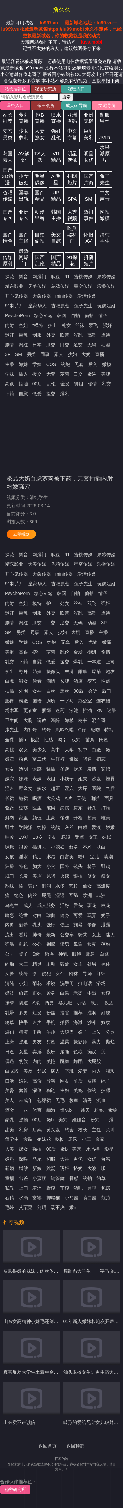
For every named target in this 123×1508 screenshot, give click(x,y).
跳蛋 (50, 1168)
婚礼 (23, 1080)
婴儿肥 (65, 1002)
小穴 (50, 866)
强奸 (107, 325)
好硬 (105, 1012)
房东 (78, 807)
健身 (64, 915)
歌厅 (95, 1002)
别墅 (50, 944)
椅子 (91, 866)
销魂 (64, 817)
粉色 (23, 759)
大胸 (27, 720)
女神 (37, 691)
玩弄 (91, 915)
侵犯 (46, 973)
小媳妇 (58, 847)
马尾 (37, 1159)
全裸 (9, 739)
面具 (108, 798)
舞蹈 (78, 1061)
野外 (23, 671)
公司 (9, 954)
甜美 (9, 1129)
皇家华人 (37, 305)
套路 (27, 1139)
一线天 (83, 1110)
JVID (104, 137)
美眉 (37, 876)
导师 (87, 973)
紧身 (50, 993)
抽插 (9, 691)
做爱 (37, 393)
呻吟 (9, 837)
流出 (9, 934)
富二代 (39, 759)
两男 (49, 1002)
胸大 (37, 866)
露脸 (82, 671)
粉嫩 (23, 700)
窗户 (32, 886)
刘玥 (41, 1207)
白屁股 (12, 1071)
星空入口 (15, 105)
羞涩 (37, 1188)
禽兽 (23, 1090)
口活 (9, 1080)
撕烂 (110, 1041)
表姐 (50, 778)
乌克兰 (12, 905)
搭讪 (23, 383)
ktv (99, 710)
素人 (58, 354)
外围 (23, 691)
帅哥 (37, 934)
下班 (69, 1071)
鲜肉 (9, 817)
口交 (64, 344)
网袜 (73, 973)
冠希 (23, 924)
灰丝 (69, 827)
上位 (96, 1032)
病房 (64, 807)
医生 (37, 807)
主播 (9, 364)
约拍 (87, 1178)
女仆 (60, 973)
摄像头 (53, 671)
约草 (101, 1178)
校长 (82, 1129)
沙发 (96, 778)
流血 (101, 1100)
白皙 (64, 993)
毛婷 (9, 1207)
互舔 (73, 895)
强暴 (9, 944)
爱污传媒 (86, 296)
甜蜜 (50, 1041)
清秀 (87, 1100)
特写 (108, 729)
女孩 (9, 856)
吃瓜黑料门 (72, 234)
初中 (82, 749)
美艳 (50, 1061)
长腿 (64, 681)
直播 (99, 354)
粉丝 (50, 1012)
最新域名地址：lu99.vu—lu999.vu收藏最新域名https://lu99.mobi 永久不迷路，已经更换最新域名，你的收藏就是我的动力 (61, 29)
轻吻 (95, 729)
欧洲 (87, 895)
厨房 (78, 769)
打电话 (85, 983)
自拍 (75, 315)
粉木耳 (12, 710)
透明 (23, 769)
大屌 (82, 788)
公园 (110, 1032)
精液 (23, 1032)
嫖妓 (9, 993)
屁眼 (65, 837)
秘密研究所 (45, 88)
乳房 (23, 1129)
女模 (105, 993)
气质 (110, 788)
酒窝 (9, 1110)
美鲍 (78, 1090)
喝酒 (37, 798)
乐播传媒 (106, 286)
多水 (41, 788)
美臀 (9, 1090)
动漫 (105, 344)
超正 (55, 788)
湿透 (60, 895)
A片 (68, 798)
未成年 (25, 1100)
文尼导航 (106, 105)
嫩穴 (9, 778)
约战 (55, 827)
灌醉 (55, 720)
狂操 (9, 866)
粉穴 (95, 1119)
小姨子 (67, 778)
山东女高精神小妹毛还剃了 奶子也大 (40, 1321)
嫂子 (82, 1032)
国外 (64, 866)
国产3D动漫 (7, 176)
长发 (23, 876)
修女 (91, 876)
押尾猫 (53, 1197)
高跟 (9, 383)
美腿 (105, 374)
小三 (86, 1139)
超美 (91, 817)
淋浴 (50, 856)
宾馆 (105, 769)
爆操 (73, 759)
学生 (9, 671)
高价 (37, 1080)
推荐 (78, 1012)
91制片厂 (14, 305)
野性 (9, 827)
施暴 (78, 924)
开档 (78, 817)
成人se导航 (76, 105)
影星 (108, 1149)
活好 (64, 905)
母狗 (78, 944)
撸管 (64, 1012)
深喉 (23, 1159)
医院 (96, 788)
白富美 (67, 856)
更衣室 (30, 710)
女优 (91, 1159)
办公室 (85, 700)
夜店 (108, 1002)
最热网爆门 (24, 257)
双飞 (93, 325)
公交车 (67, 934)
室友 (51, 837)
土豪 (50, 817)
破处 (64, 964)
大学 (69, 749)
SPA (72, 199)
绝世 (23, 915)
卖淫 (37, 1051)
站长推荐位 (15, 88)
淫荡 (23, 807)
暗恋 (9, 915)
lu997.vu (49, 22)
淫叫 (9, 788)
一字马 (67, 700)
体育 (37, 1110)
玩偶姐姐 (106, 305)
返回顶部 (75, 1446)
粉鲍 (99, 1110)
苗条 (89, 739)
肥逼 (90, 954)
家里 (23, 817)
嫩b (50, 1119)
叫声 (37, 1022)
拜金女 (25, 788)
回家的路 (61, 1459)
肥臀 (9, 700)
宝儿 (94, 856)
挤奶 (78, 1168)
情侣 (103, 315)
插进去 (39, 847)
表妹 (37, 778)
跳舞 (64, 1061)
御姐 (78, 383)
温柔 (64, 1041)
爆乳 (64, 393)
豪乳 (9, 1119)
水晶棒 (93, 1149)
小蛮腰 (39, 1178)
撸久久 (62, 9)
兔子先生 (83, 305)
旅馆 (23, 993)
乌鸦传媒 (60, 286)
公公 (37, 944)
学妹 (37, 364)
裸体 (105, 964)
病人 (55, 1071)
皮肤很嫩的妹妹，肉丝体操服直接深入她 (44, 1271)
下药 (9, 393)
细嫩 (50, 1110)
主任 (96, 1129)
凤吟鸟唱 (64, 729)
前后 (78, 1080)
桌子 (23, 954)
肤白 (101, 847)
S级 (36, 954)
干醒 (37, 1032)
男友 (37, 1041)
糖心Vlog (43, 315)
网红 (23, 344)
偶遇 (9, 1061)
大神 (64, 1159)
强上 (64, 924)
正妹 (37, 993)
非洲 (101, 895)
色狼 (78, 1051)
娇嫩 (110, 827)
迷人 (110, 934)
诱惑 (37, 769)
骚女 (9, 807)
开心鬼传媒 (16, 296)
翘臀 (110, 778)
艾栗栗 (25, 1207)
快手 (23, 1022)
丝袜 (79, 325)
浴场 (101, 983)
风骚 (50, 876)
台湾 (105, 1159)
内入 (96, 1071)
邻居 (41, 1071)
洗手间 (67, 983)
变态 (91, 681)
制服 (37, 335)
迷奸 (9, 335)
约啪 (9, 964)
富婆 (37, 1197)
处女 (66, 325)
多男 (23, 1012)
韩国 (61, 315)
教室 (73, 1100)
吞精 (9, 1197)
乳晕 (9, 1012)
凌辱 (23, 973)
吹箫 (64, 335)
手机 (50, 1022)
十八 (23, 1110)
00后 (37, 383)
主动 (50, 964)
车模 (64, 1188)
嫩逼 (91, 374)
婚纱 (23, 1168)
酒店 (78, 681)
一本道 (94, 661)
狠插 (78, 876)
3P (7, 354)
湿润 (91, 1012)
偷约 (91, 1090)
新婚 (9, 1168)
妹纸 (106, 837)
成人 (27, 905)
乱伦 (51, 383)
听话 (81, 1002)
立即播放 (21, 534)
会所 (92, 691)
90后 (78, 691)
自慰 (23, 393)
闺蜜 (103, 739)
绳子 (105, 1080)
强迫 (23, 1041)
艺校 (73, 886)
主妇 (64, 1090)
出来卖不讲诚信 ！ (22, 1422)
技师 (105, 1090)
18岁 (38, 837)
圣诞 (64, 769)
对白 (37, 915)
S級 (36, 1002)
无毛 (60, 1100)
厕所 (50, 700)
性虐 (105, 681)
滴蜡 (50, 681)
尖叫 (110, 1129)
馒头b (66, 1110)
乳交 (106, 383)
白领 (82, 827)
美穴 (63, 1119)
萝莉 (64, 374)
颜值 (37, 817)
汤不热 (58, 1207)
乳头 (37, 924)
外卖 (50, 335)
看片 (23, 934)
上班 (9, 1041)
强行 (50, 924)
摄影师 (80, 1041)
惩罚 (9, 1032)
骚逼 (87, 759)
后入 (92, 364)
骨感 (73, 1178)
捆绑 (46, 710)
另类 (31, 354)
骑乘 (82, 934)
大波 (91, 1168)
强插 (23, 1119)
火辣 (64, 876)
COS (51, 364)
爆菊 (96, 671)
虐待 (105, 335)
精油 (37, 856)
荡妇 (105, 944)
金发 (65, 383)
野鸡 (105, 866)
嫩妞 (9, 759)
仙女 (87, 886)
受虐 (79, 837)
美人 (9, 1100)
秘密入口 (76, 88)
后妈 (37, 1129)
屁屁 (46, 895)
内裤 (9, 924)
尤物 (92, 642)
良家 (100, 1139)
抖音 (23, 276)
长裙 (9, 798)
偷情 (92, 383)
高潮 (91, 335)
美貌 (27, 1071)
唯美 (105, 817)
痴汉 (91, 1051)
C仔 (82, 729)
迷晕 (111, 710)
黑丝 (64, 691)
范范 (105, 1197)
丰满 (69, 671)
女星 (23, 1051)
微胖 (49, 954)
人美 (9, 1149)
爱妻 (82, 1071)
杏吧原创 (60, 305)
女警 (9, 973)
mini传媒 (64, 296)
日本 (37, 344)
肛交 (50, 344)
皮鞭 (91, 1080)
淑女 (23, 681)
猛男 (64, 944)
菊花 (37, 983)
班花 (91, 905)
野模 (50, 1188)
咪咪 (9, 847)
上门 (23, 1188)
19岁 (24, 837)
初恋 (101, 759)
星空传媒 (83, 286)
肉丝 (32, 895)
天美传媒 (37, 286)
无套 (79, 364)
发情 (91, 769)
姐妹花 (44, 1139)
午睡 (50, 1032)
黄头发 (53, 1129)
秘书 (82, 720)
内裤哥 (30, 729)
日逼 (9, 1051)
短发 (37, 1012)
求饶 (50, 983)
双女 (23, 749)
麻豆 (55, 276)
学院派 (25, 827)
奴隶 (105, 1022)
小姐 (23, 983)
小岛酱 (71, 1197)
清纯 (9, 983)
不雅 (87, 847)
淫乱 (78, 335)
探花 (9, 276)
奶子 (105, 915)
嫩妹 (23, 364)
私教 (9, 1188)
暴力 (96, 1041)
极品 (35, 739)
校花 (105, 905)
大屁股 (94, 1061)
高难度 (103, 886)
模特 (37, 603)
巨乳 (23, 335)
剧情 (9, 344)
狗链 (50, 1090)
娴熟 (9, 1159)
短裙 (23, 798)
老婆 (78, 993)
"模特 (37, 325)
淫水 (23, 856)
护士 (52, 325)
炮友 (110, 671)
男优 (78, 1159)
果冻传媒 (106, 276)
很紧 (23, 847)
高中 (55, 749)
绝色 (18, 895)
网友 (64, 1080)
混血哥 (99, 720)
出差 (23, 1178)
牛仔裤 (58, 759)
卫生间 (12, 720)
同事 (45, 354)
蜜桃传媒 (83, 276)
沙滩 (91, 1022)
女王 (93, 837)
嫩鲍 (112, 1110)
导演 (50, 1080)
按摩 (9, 1002)
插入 (23, 374)
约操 (41, 827)
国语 (37, 700)
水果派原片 (105, 153)
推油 (87, 710)
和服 (50, 1159)
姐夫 (82, 778)
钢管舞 (58, 1178)
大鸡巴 (67, 1032)
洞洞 (46, 886)
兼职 (91, 1188)
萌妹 (37, 671)
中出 (91, 993)
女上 (96, 934)
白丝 (50, 691)
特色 (23, 866)
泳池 (73, 710)
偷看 (37, 681)
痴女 (105, 876)
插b (22, 739)
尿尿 (72, 1139)
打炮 (105, 807)
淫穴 (69, 788)
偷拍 (89, 315)
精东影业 (14, 286)
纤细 (101, 973)
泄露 (105, 924)
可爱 (78, 915)
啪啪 (95, 798)
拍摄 (64, 1022)
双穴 (76, 739)
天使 (81, 798)
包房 (105, 1188)
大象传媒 (41, 296)
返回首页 (47, 1446)
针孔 (91, 807)
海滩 (78, 1022)
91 (67, 276)
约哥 (46, 729)
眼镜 (76, 954)
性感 (48, 739)
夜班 (50, 1051)
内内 (37, 1061)
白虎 (9, 681)
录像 (91, 924)
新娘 (37, 1168)
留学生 (12, 1139)
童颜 (9, 1178)
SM (88, 199)
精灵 (37, 964)
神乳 (63, 954)
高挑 (9, 749)
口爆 (108, 1119)
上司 (110, 661)
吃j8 (59, 1139)
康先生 (12, 729)
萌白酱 (89, 1197)
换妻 (91, 944)
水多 (60, 886)
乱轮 (23, 944)
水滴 (23, 1197)
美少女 (39, 749)
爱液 (96, 827)
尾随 (64, 1051)
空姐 (23, 325)
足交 (78, 344)
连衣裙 (103, 700)
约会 (69, 1129)
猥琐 (110, 1071)
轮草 (9, 1022)
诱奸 (64, 1168)
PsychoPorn (17, 315)
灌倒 (37, 1090)
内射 (9, 325)
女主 (78, 964)
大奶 (86, 354)
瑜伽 (50, 915)
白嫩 (96, 749)
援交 (37, 374)
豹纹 (23, 1061)
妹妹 (23, 778)
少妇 (72, 354)
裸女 (23, 1149)
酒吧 (78, 1188)
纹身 (73, 847)
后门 (106, 691)
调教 (41, 720)
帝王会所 (45, 105)
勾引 (62, 739)
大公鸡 (53, 798)
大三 (23, 964)
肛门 (9, 876)
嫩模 (106, 364)
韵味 (9, 886)
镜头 (78, 866)
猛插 (50, 769)
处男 (91, 964)
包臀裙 (44, 1100)
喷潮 (108, 856)
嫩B (73, 1207)
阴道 (23, 1002)
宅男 (50, 807)
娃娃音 (79, 1119)
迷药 (60, 710)
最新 (50, 934)
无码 (91, 344)
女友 (9, 769)
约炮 (65, 364)
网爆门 (39, 276)
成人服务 (46, 905)
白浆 (104, 954)
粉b (81, 856)
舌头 (78, 905)
